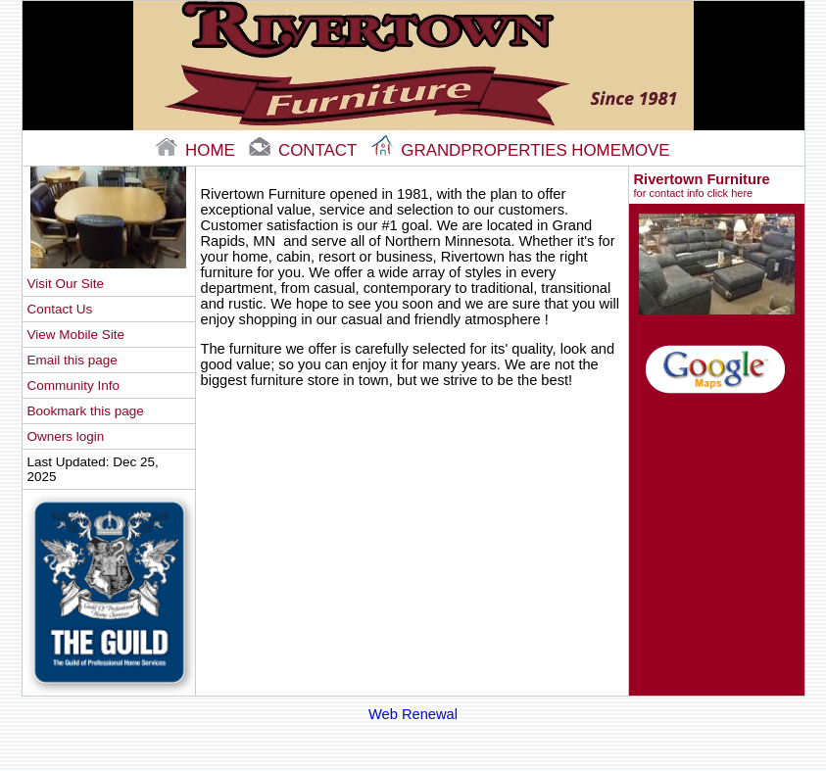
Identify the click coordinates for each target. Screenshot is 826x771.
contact (305, 150)
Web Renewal (413, 714)
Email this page (72, 360)
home (197, 150)
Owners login (66, 436)
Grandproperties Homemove (520, 150)
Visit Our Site (65, 283)
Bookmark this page (85, 411)
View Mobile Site (75, 334)
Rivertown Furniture (717, 185)
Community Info (73, 385)
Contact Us (60, 309)
